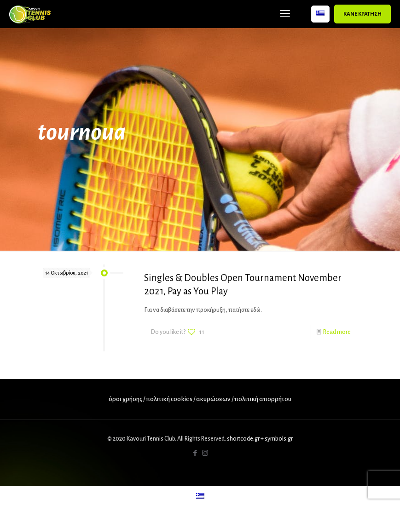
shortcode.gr (243, 439)
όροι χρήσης (125, 399)
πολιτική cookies (169, 399)
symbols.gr (279, 439)
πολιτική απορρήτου (262, 399)
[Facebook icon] (195, 453)
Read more (337, 332)
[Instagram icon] (205, 453)
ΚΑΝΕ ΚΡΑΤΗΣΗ (362, 14)
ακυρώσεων (214, 399)
